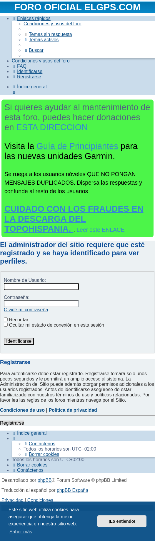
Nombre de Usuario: (25, 280)
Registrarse (12, 423)
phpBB (45, 480)
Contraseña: (16, 297)
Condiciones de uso (22, 410)
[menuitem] (52, 23)
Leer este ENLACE (100, 229)
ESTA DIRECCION (52, 127)
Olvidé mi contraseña (26, 309)
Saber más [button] (20, 531)
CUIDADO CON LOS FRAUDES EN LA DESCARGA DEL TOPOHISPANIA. (74, 219)
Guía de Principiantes (77, 146)
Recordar (16, 319)
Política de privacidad (73, 410)
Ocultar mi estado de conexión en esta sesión (54, 324)
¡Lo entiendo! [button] (122, 521)
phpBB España (72, 490)
